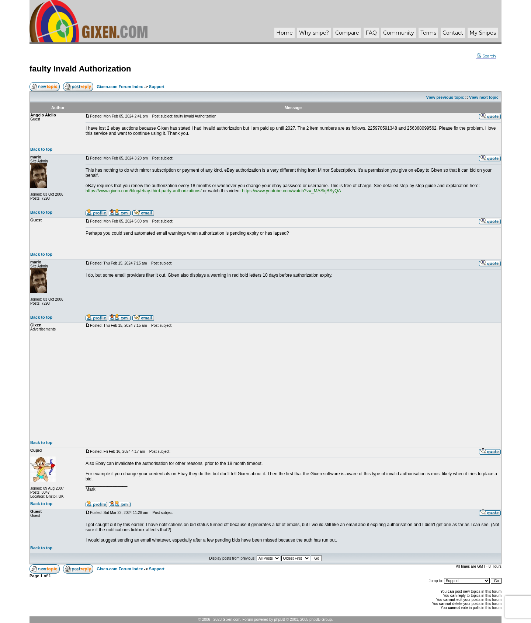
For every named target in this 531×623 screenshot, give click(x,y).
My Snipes (482, 32)
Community (398, 32)
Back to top (41, 149)
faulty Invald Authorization (80, 68)
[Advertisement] (293, 385)
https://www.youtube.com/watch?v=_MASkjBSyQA (291, 190)
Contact (452, 32)
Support (156, 86)
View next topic (484, 97)
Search (486, 56)
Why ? (314, 32)
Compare (347, 32)
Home (284, 32)
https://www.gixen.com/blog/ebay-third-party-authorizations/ (144, 190)
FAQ (371, 32)
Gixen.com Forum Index (120, 86)
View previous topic (445, 97)
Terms (428, 32)
